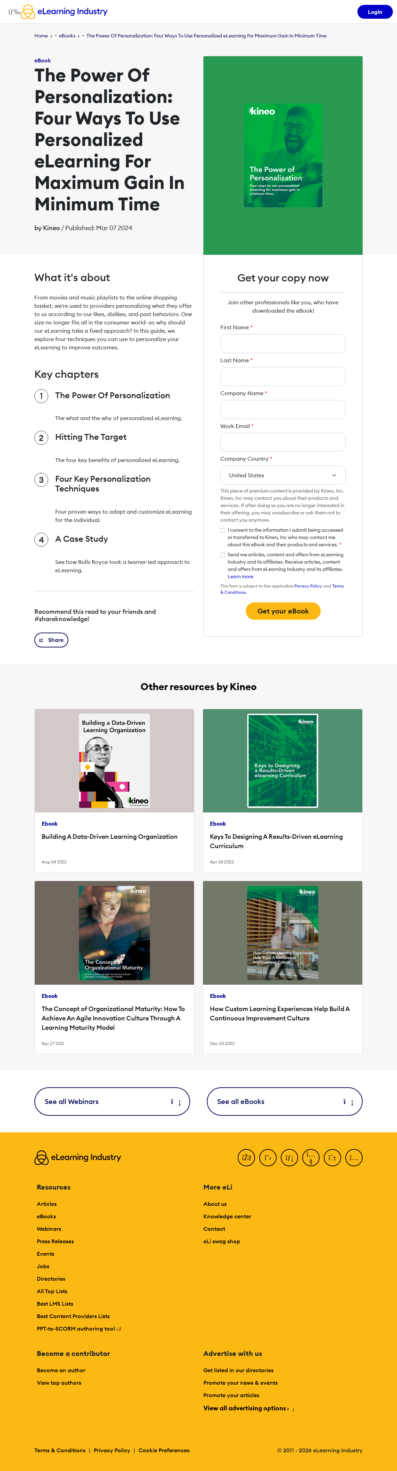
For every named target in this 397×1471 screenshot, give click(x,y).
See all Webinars (112, 1101)
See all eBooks (284, 1101)
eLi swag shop (221, 1241)
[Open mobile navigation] (12, 12)
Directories (51, 1278)
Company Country (246, 458)
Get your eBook (283, 611)
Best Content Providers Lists (73, 1316)
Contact (214, 1228)
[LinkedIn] (289, 1157)
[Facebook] (246, 1157)
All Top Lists (52, 1291)
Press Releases (55, 1241)
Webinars (49, 1228)
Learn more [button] (240, 576)
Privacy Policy (308, 586)
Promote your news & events (240, 1382)
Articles (47, 1203)
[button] (51, 640)
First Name (236, 327)
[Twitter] (268, 1157)
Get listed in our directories (238, 1370)
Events (45, 1253)
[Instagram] (354, 1157)
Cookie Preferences (163, 1450)
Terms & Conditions (59, 1450)
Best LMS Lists (55, 1303)
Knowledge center (227, 1216)
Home (41, 36)
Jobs (43, 1266)
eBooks (67, 36)
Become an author (61, 1370)
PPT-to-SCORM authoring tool (79, 1328)
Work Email (237, 426)
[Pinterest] (332, 1157)
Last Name (236, 360)
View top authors (59, 1382)
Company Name (243, 393)
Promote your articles (231, 1395)
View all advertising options (248, 1408)
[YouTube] (311, 1157)
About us (215, 1203)
